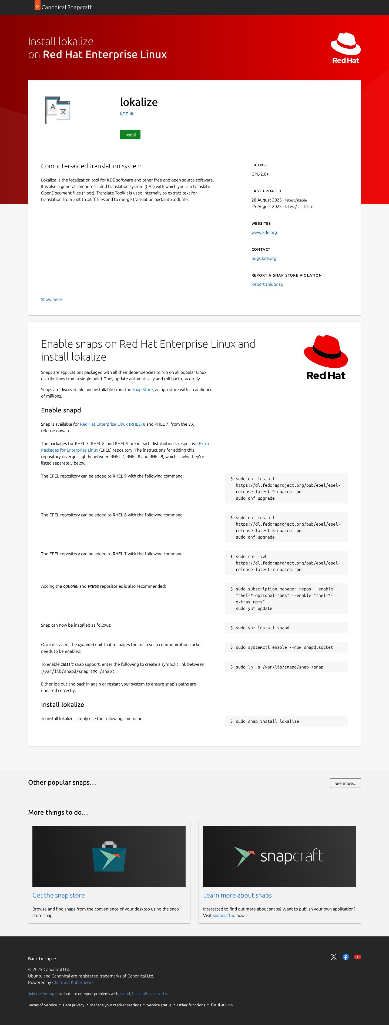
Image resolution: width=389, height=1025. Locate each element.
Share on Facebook (346, 957)
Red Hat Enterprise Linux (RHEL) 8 (112, 424)
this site (160, 993)
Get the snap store (58, 895)
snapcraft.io (224, 915)
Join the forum (40, 993)
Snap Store (142, 389)
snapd (125, 993)
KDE (124, 113)
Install (130, 134)
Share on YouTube (357, 957)
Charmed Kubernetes (72, 982)
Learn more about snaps (237, 895)
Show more (52, 299)
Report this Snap (267, 284)
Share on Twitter (334, 957)
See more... (345, 783)
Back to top (42, 958)
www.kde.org (264, 232)
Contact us (222, 1004)
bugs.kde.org (263, 258)
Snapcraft (140, 993)
